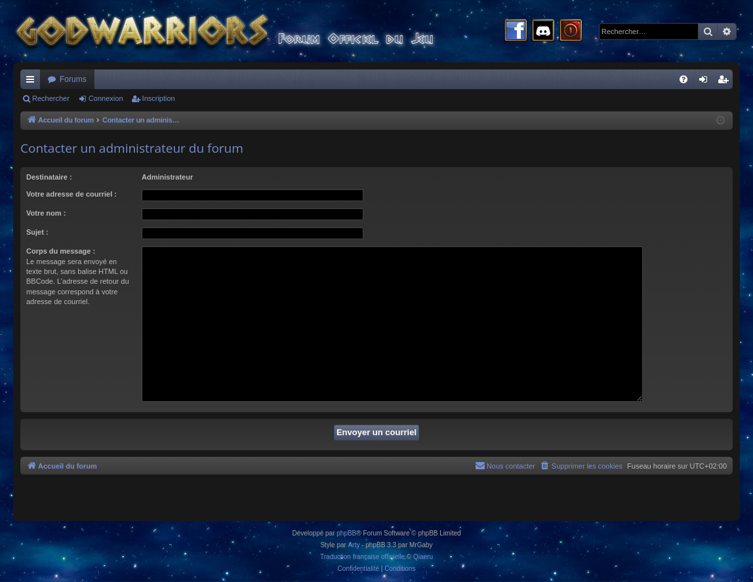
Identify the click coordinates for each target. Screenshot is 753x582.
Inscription (158, 98)
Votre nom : (46, 213)
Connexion (106, 98)
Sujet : (37, 232)
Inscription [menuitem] (726, 82)
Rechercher (51, 98)
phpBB (346, 533)
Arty (354, 545)
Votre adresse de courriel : (71, 194)
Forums (73, 79)
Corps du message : (60, 251)
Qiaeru (423, 556)
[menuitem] (683, 79)
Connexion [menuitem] (706, 82)
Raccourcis (33, 82)
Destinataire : (49, 177)
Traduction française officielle (362, 556)
